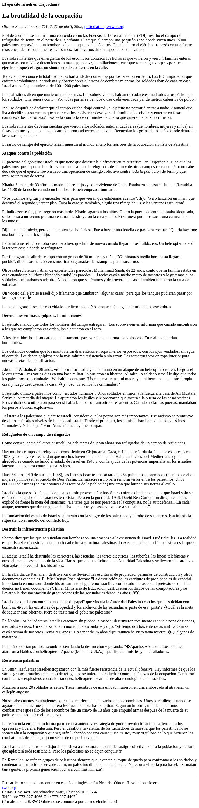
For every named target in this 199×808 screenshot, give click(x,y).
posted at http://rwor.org (104, 26)
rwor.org (9, 787)
